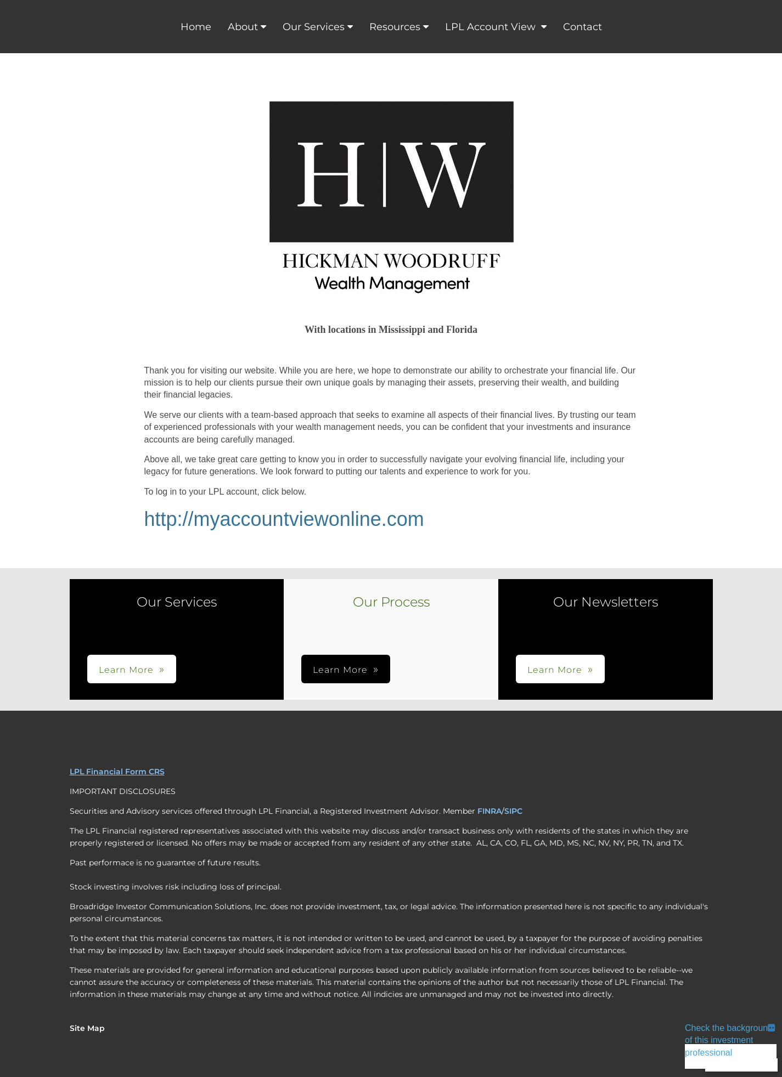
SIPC (513, 811)
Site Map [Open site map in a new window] (87, 1028)
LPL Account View (491, 27)
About (243, 27)
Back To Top (741, 1065)
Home (196, 27)
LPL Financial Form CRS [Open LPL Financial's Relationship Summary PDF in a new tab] (117, 771)
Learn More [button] (126, 670)
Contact (582, 27)
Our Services (314, 27)
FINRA (489, 811)
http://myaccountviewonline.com (284, 519)
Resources (394, 27)
